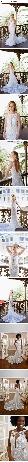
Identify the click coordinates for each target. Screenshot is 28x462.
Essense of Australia (14, 1)
